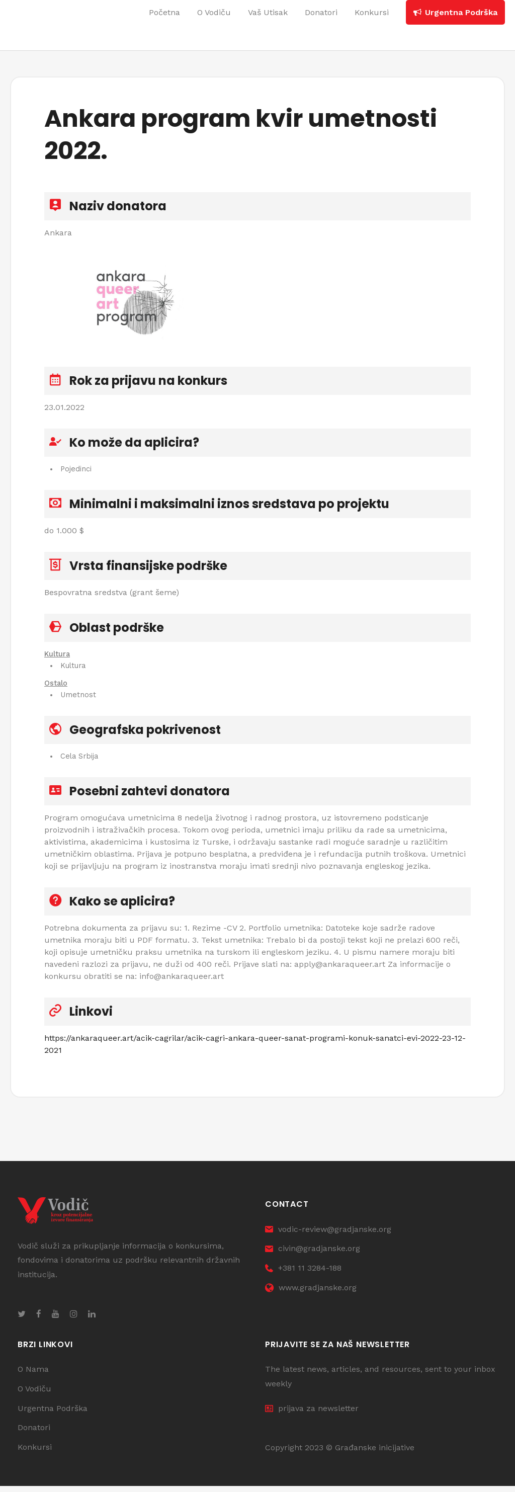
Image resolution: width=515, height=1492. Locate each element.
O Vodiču (34, 1394)
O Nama (33, 1375)
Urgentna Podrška (53, 1414)
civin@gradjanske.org (312, 1254)
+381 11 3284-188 (303, 1274)
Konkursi (35, 1453)
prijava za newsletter (312, 1414)
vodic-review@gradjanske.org (328, 1234)
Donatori (34, 1433)
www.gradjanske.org (311, 1293)
